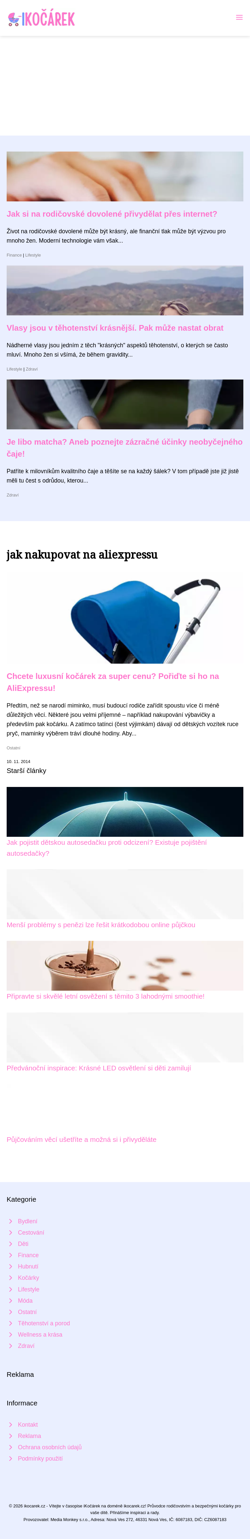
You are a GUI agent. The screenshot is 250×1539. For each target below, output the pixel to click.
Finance (14, 255)
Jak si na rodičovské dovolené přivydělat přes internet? (112, 213)
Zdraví (32, 369)
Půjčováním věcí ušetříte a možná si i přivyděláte (82, 1139)
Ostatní (13, 747)
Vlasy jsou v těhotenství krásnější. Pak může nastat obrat (115, 327)
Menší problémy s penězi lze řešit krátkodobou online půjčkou (101, 925)
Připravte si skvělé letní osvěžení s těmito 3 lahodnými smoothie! (105, 996)
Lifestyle (33, 255)
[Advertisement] (125, 85)
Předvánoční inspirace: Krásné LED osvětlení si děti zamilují (99, 1068)
